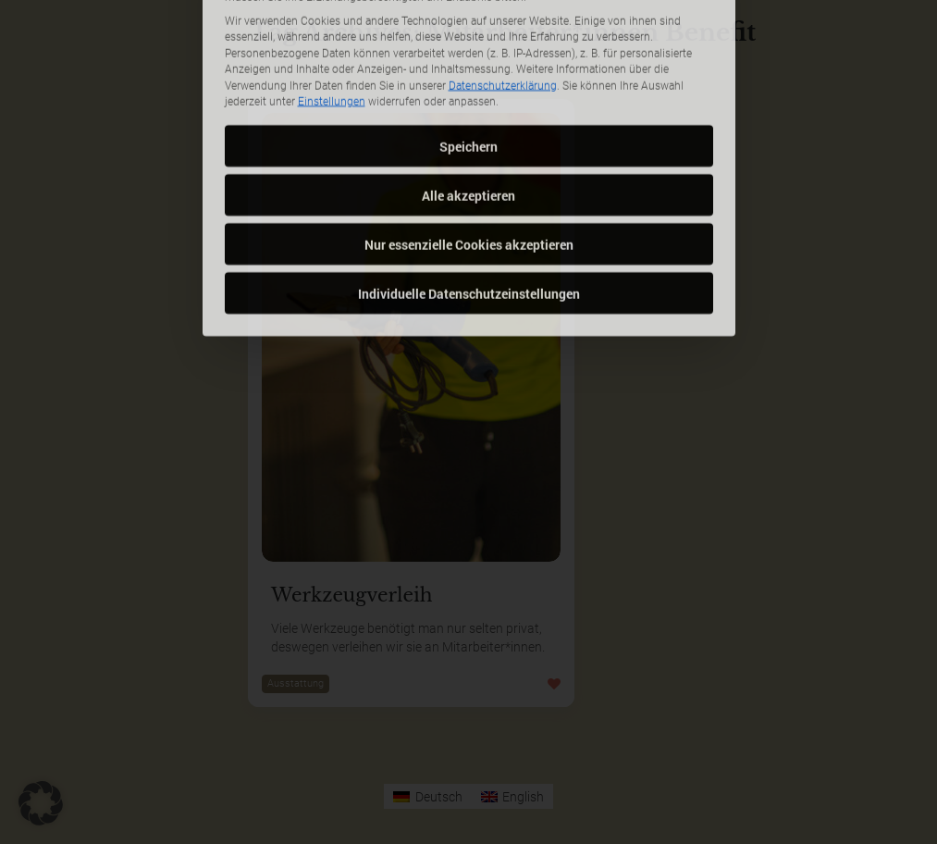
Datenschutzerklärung (503, 22)
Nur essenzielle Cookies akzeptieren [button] (468, 181)
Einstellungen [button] (331, 38)
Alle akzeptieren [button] (468, 132)
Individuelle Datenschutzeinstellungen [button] (469, 230)
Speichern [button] (468, 83)
